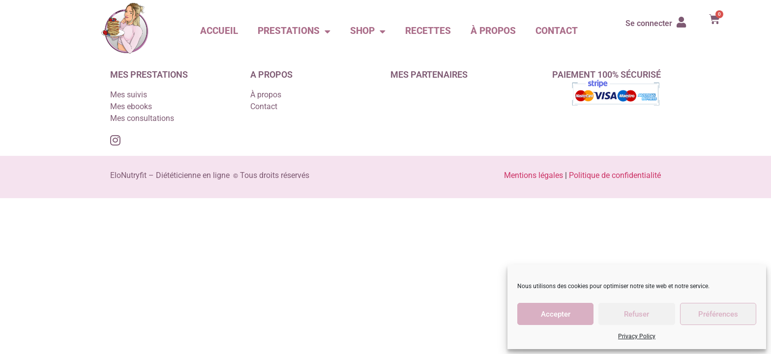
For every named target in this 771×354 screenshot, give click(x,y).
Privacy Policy (636, 336)
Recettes (428, 30)
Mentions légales (534, 175)
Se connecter (648, 23)
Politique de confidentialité (615, 175)
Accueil (219, 30)
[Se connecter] (681, 22)
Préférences (718, 314)
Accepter (555, 314)
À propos (493, 30)
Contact (556, 30)
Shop (368, 31)
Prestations (294, 31)
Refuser (636, 314)
